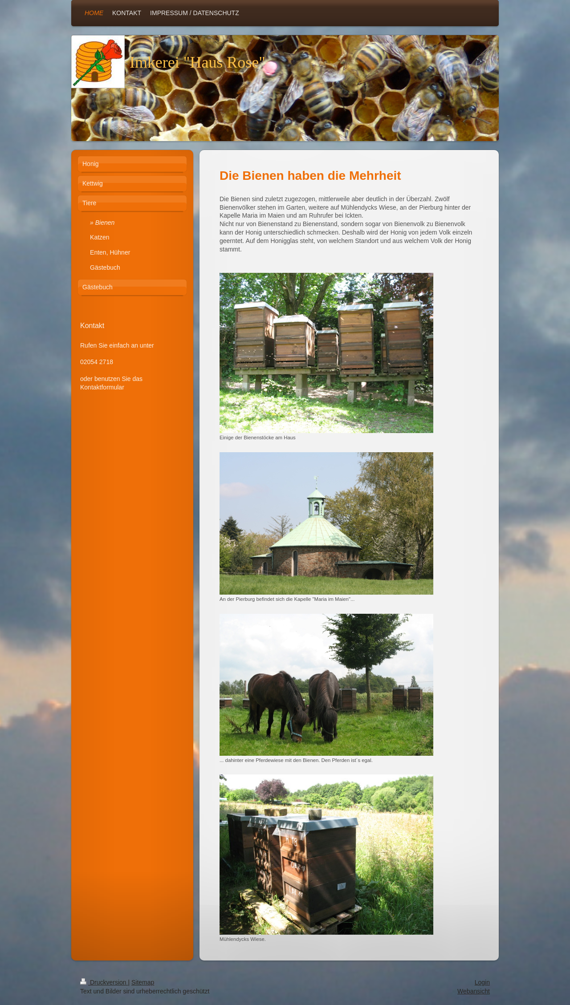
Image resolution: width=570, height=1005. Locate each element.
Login (482, 982)
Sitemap (142, 982)
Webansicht (473, 991)
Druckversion (104, 982)
